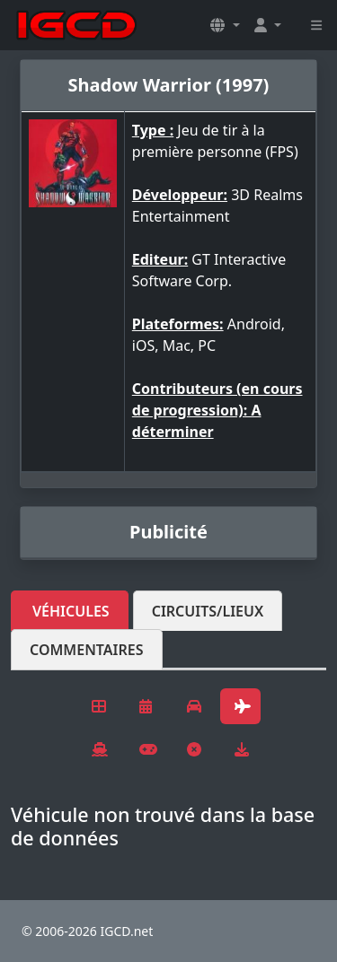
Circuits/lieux (208, 611)
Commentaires (87, 650)
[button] (224, 25)
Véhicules (71, 611)
